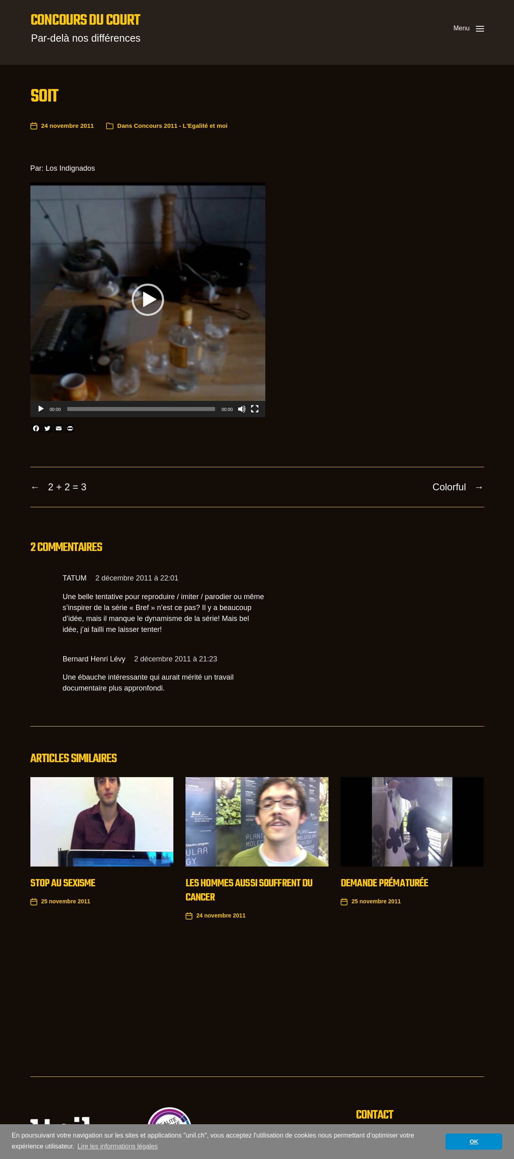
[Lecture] (41, 409)
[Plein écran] (255, 409)
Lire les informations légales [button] (117, 1146)
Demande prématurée (384, 883)
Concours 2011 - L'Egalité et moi (180, 125)
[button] (468, 28)
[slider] (141, 409)
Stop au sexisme (63, 883)
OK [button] (473, 1141)
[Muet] (242, 409)
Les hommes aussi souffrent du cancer (249, 890)
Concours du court (85, 21)
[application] (147, 299)
